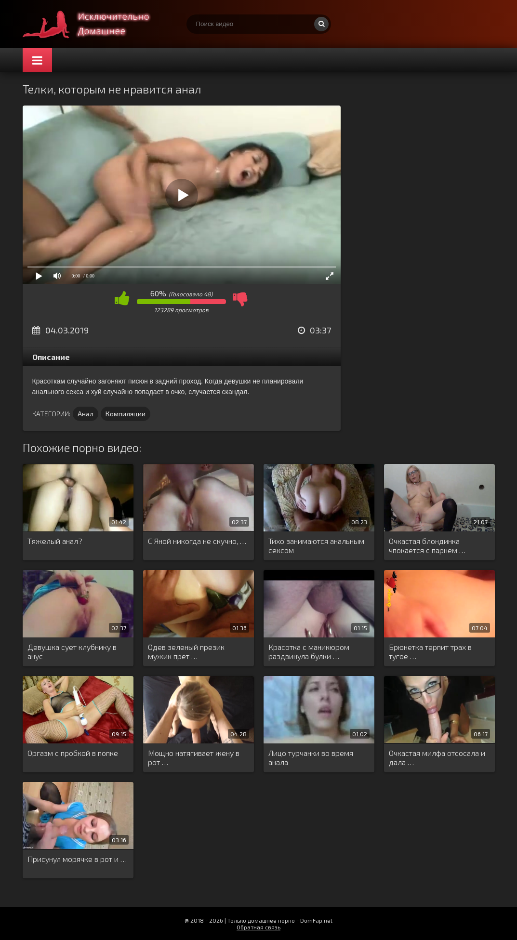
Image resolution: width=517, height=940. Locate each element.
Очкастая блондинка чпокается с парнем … (427, 545)
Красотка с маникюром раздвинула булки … (308, 651)
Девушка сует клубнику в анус (72, 651)
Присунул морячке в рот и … (77, 858)
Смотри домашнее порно (95, 24)
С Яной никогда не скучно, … (197, 540)
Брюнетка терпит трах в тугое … (430, 651)
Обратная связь (258, 927)
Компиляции (126, 414)
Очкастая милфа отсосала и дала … (437, 757)
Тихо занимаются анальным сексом (316, 545)
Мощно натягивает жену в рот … (193, 757)
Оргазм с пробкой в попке (72, 752)
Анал (85, 414)
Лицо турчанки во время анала (310, 757)
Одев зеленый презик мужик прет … (186, 651)
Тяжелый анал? (54, 540)
